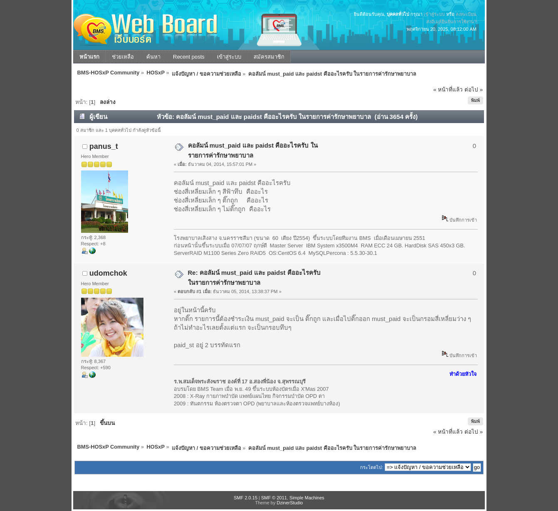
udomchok (108, 273)
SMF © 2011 (274, 497)
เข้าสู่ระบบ (434, 14)
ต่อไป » (473, 89)
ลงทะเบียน (466, 14)
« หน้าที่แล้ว (448, 89)
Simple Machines (306, 497)
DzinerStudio (290, 502)
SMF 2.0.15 (245, 497)
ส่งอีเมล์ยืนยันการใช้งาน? (451, 21)
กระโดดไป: (371, 467)
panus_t (103, 146)
